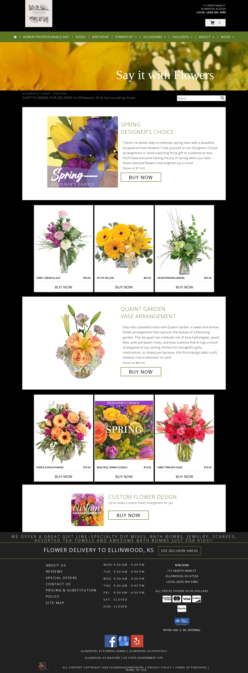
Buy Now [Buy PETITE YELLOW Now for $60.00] (124, 287)
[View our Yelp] (137, 646)
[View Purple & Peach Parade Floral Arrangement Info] (63, 430)
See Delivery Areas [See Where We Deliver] (179, 550)
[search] (222, 98)
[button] (215, 22)
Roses (81, 37)
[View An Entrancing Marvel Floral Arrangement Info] (184, 241)
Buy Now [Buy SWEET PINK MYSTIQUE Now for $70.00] (184, 476)
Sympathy (126, 37)
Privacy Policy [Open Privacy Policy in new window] (160, 667)
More (228, 37)
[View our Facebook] (111, 646)
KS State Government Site (143, 657)
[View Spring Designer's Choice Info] (83, 151)
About (207, 37)
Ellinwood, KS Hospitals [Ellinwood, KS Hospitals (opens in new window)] (148, 651)
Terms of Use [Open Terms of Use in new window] (136, 669)
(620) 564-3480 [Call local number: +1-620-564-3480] (216, 12)
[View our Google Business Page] (124, 646)
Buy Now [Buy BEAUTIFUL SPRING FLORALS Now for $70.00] (124, 476)
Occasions (155, 37)
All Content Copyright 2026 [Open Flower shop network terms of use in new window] (85, 667)
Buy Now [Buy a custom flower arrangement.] (128, 515)
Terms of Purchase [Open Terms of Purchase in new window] (191, 667)
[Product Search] (198, 98)
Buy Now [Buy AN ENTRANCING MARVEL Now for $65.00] (184, 287)
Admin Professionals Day (46, 37)
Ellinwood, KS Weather (102, 657)
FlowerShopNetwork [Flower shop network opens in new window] (126, 667)
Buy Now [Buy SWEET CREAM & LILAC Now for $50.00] (63, 287)
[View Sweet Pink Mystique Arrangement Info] (184, 430)
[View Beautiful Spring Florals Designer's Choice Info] (124, 430)
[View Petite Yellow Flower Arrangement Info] (124, 241)
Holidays (182, 37)
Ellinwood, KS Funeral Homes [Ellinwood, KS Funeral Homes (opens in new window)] (103, 651)
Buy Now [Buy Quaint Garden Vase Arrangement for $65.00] (141, 371)
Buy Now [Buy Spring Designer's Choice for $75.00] (141, 177)
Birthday (100, 37)
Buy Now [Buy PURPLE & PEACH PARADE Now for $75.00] (63, 476)
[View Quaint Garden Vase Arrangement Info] (83, 340)
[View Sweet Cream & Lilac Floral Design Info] (63, 241)
